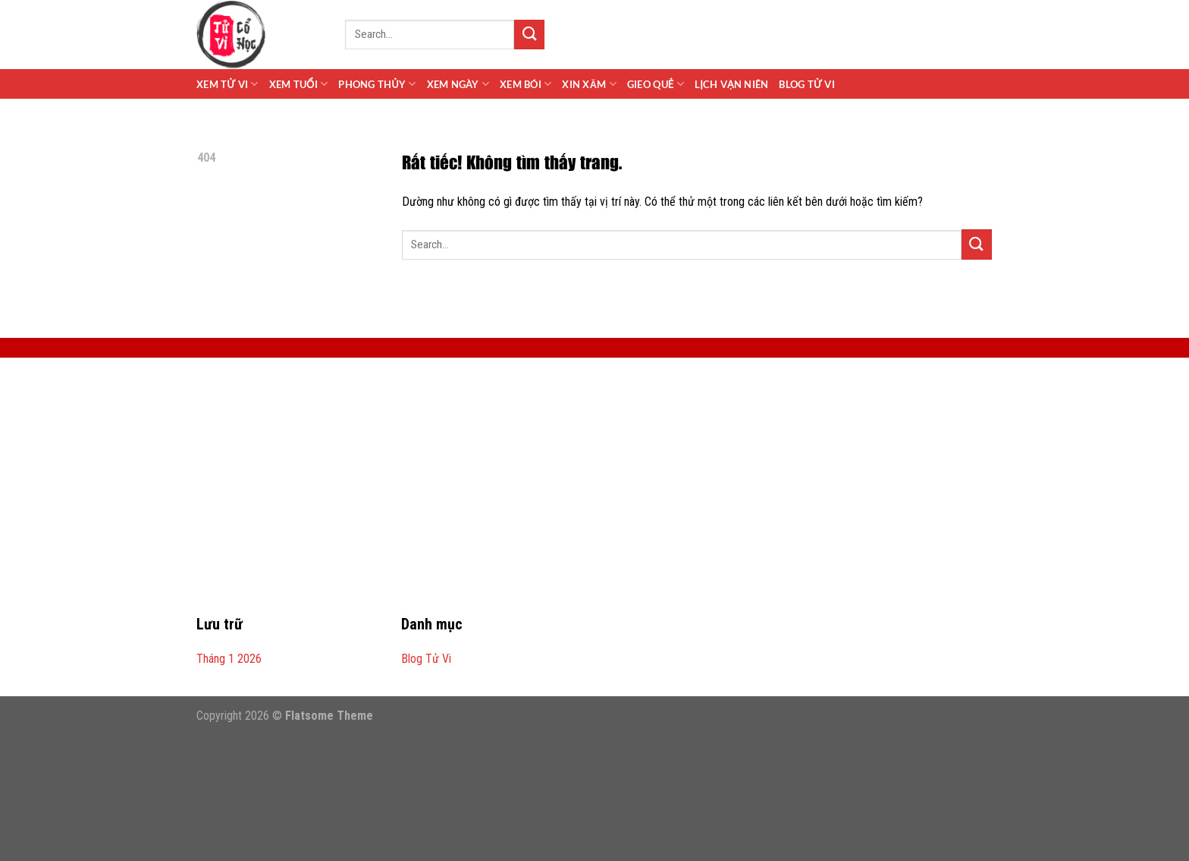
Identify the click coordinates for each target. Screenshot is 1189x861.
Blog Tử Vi (806, 84)
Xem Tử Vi (227, 84)
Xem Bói (525, 84)
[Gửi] (529, 34)
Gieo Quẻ (655, 84)
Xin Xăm (589, 84)
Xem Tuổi (298, 84)
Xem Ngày (458, 84)
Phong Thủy (377, 84)
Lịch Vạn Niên (732, 84)
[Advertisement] (594, 495)
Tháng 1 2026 (229, 658)
